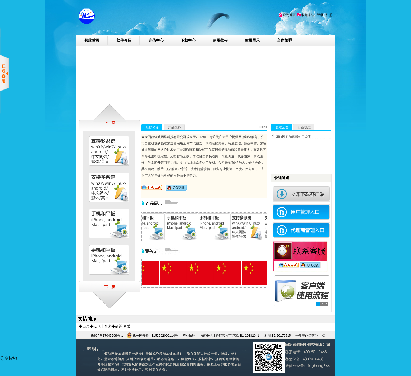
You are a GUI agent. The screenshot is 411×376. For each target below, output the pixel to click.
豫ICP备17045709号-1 (107, 336)
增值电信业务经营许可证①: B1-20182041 (229, 336)
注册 (329, 15)
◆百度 (84, 326)
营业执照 (189, 336)
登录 (320, 15)
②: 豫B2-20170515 (278, 336)
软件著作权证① (306, 336)
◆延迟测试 (120, 326)
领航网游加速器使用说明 (293, 137)
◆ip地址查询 (100, 326)
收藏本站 (305, 15)
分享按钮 (8, 358)
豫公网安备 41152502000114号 (155, 336)
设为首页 (287, 15)
